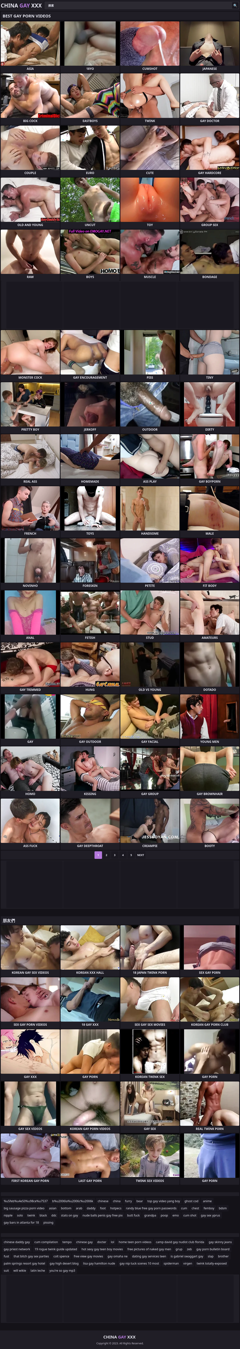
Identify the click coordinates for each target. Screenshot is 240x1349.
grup (179, 1249)
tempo (67, 1242)
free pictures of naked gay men (149, 1249)
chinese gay (84, 1242)
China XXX (21, 5)
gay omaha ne (118, 1256)
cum (184, 1208)
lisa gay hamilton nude (99, 1263)
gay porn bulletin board (213, 1249)
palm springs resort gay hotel (24, 1263)
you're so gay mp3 (62, 1270)
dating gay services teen (149, 1256)
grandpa (150, 1215)
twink (31, 1215)
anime (207, 1201)
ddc (53, 1215)
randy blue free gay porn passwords (151, 1208)
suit (6, 1270)
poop (164, 1215)
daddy (91, 1208)
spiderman (171, 1263)
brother (223, 1256)
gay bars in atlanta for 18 (21, 1222)
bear (139, 1201)
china (117, 1201)
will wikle (19, 1270)
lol (112, 1242)
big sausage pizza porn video (24, 1208)
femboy (209, 1208)
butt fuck (133, 1215)
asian (52, 1208)
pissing (48, 1222)
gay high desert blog (64, 1263)
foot (103, 1208)
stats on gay (69, 1215)
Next (140, 855)
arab (79, 1208)
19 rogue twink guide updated (55, 1249)
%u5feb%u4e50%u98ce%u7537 (26, 1201)
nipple (8, 1215)
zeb (189, 1249)
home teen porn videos (135, 1242)
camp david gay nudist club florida (180, 1242)
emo (175, 1215)
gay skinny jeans (220, 1242)
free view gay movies (88, 1256)
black (43, 1215)
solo (20, 1215)
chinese (103, 1201)
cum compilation (46, 1242)
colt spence (61, 1256)
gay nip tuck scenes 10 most (139, 1263)
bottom (66, 1208)
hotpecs (116, 1208)
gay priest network (17, 1249)
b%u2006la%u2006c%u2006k (72, 1201)
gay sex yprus (210, 1215)
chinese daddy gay (17, 1242)
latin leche (38, 1270)
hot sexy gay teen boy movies (102, 1249)
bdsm (223, 1208)
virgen (187, 1263)
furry (128, 1201)
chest (195, 1208)
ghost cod (191, 1201)
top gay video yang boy (163, 1201)
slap (211, 1256)
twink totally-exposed (212, 1263)
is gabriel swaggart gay (187, 1256)
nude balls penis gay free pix (102, 1215)
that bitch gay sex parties (31, 1256)
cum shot (189, 1215)
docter (101, 1242)
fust (6, 1256)
